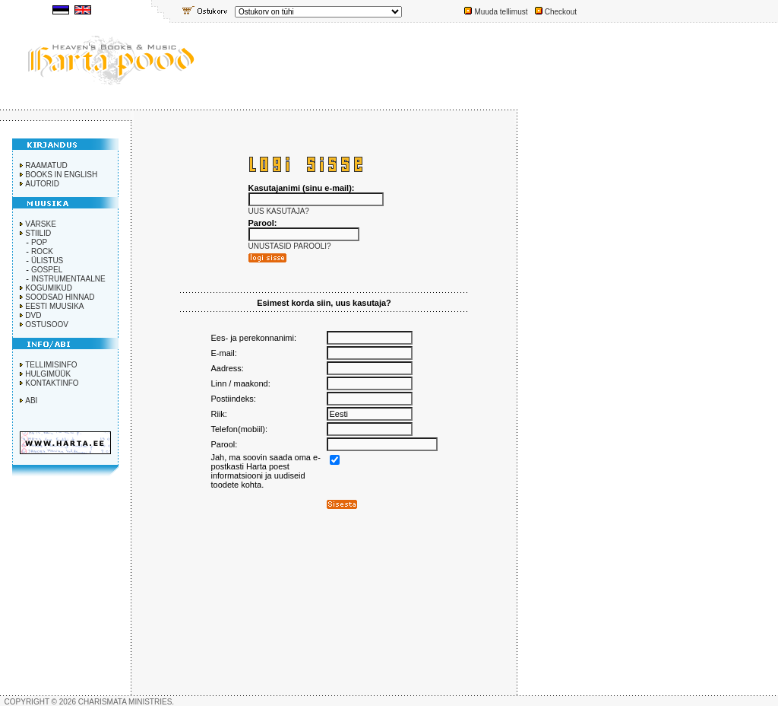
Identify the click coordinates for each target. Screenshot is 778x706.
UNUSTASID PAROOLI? (289, 246)
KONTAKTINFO (51, 383)
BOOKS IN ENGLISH (61, 174)
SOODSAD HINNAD (59, 297)
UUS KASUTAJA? (278, 211)
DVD (33, 315)
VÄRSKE (40, 224)
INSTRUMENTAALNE (68, 279)
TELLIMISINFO (51, 365)
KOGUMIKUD (48, 288)
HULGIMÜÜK (48, 374)
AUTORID (42, 184)
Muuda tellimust (500, 12)
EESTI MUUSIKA (54, 306)
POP (39, 242)
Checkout (561, 12)
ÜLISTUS (47, 260)
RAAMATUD (46, 165)
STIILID (38, 233)
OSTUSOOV (46, 324)
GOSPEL (46, 270)
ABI (31, 400)
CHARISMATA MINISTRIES (125, 702)
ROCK (42, 251)
